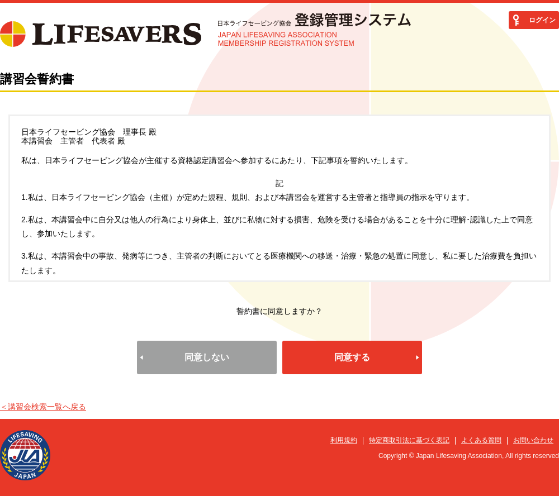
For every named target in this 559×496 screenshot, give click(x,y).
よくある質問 (481, 440)
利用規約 (343, 440)
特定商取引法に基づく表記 (409, 440)
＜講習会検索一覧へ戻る (43, 406)
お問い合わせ (533, 440)
